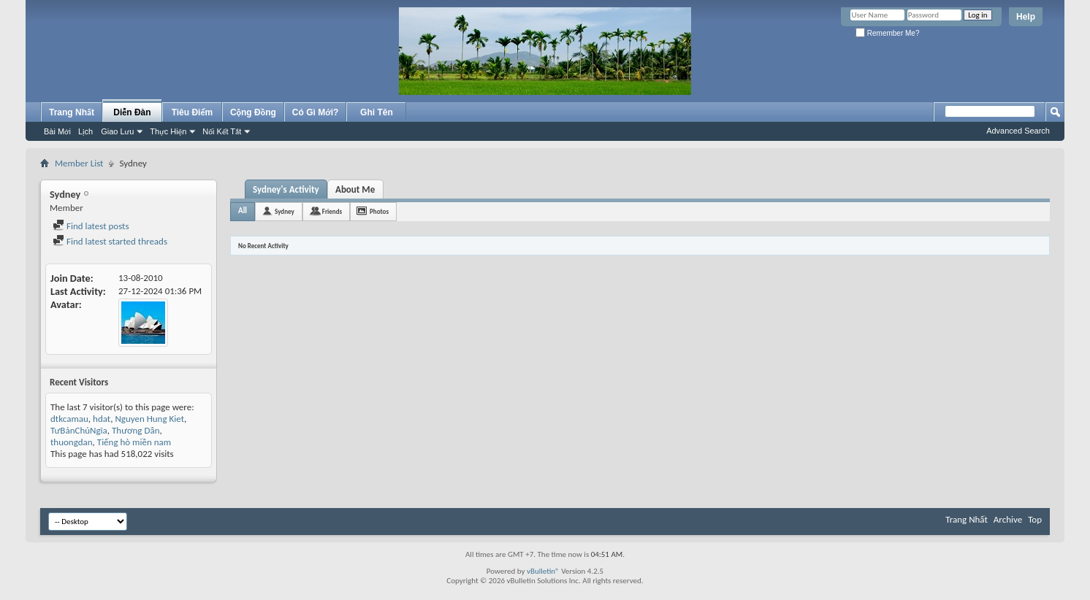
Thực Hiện (168, 131)
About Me (355, 189)
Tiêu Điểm (192, 112)
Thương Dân (135, 430)
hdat (101, 418)
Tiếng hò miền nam (134, 441)
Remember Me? (887, 33)
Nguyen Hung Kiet (149, 418)
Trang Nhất (71, 112)
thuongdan (71, 441)
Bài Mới (57, 131)
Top (1035, 519)
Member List (79, 163)
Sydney (284, 211)
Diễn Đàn (131, 112)
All (242, 210)
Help (1025, 17)
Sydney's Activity (286, 189)
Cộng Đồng (253, 112)
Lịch (85, 131)
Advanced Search (1018, 130)
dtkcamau (69, 418)
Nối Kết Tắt (221, 131)
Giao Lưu (117, 131)
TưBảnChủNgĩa (78, 430)
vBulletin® (543, 571)
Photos (379, 211)
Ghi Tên (376, 112)
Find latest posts (91, 225)
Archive (1008, 519)
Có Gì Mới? (315, 112)
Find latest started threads (110, 241)
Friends (332, 211)
